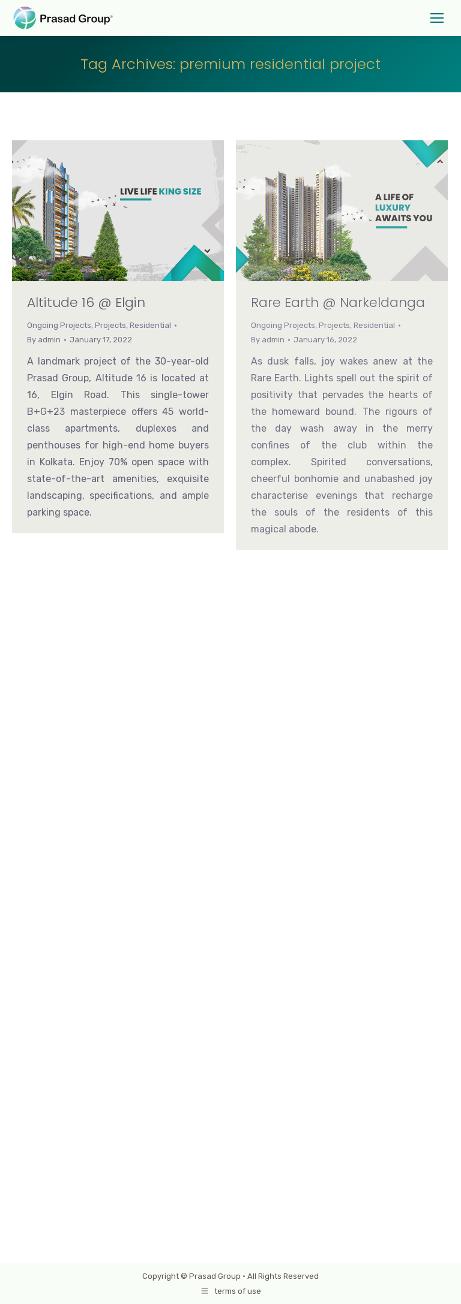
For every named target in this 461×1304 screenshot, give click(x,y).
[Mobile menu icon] (437, 18)
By (44, 339)
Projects (110, 325)
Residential (150, 325)
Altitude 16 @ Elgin (86, 302)
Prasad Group (215, 1276)
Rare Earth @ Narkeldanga (338, 302)
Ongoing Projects (59, 325)
